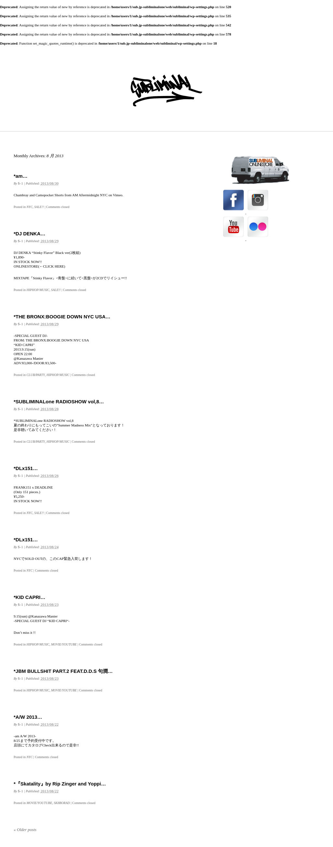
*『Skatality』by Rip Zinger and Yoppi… (60, 783)
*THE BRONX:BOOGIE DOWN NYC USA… (62, 316)
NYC (29, 207)
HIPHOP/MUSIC (37, 290)
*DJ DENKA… (30, 233)
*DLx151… (26, 468)
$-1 (20, 183)
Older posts (25, 829)
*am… (21, 176)
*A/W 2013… (28, 717)
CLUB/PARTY (35, 375)
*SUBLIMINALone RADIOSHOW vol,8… (59, 401)
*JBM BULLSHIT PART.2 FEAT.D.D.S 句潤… (63, 671)
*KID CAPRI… (30, 597)
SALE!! (39, 207)
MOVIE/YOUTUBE (64, 644)
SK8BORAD (62, 803)
